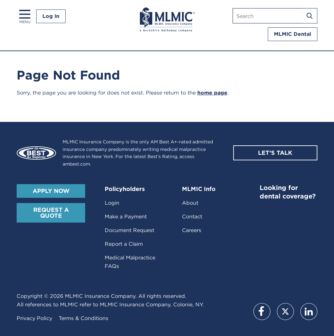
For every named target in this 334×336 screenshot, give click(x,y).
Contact (192, 216)
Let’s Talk (275, 152)
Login (112, 203)
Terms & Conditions (83, 318)
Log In (50, 16)
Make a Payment (126, 216)
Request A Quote (51, 212)
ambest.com (76, 164)
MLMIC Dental (292, 34)
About (190, 203)
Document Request (129, 230)
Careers (191, 230)
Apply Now (51, 190)
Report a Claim (124, 244)
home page (212, 93)
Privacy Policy (34, 318)
